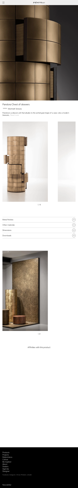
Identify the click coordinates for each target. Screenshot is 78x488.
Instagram (12, 475)
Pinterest (23, 475)
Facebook (5, 475)
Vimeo (18, 475)
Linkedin (29, 475)
